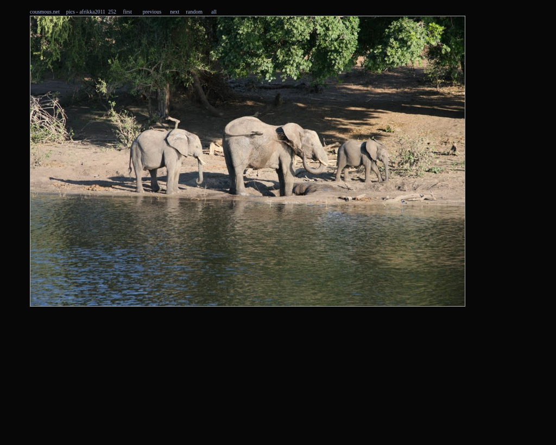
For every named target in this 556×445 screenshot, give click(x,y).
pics (70, 12)
